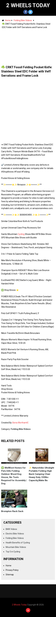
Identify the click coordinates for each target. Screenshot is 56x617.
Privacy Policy (12, 570)
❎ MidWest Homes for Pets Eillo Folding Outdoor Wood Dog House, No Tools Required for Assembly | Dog (14, 475)
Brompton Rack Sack (12, 511)
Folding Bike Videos (23, 20)
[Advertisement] (28, 46)
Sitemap (10, 574)
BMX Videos (11, 529)
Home (8, 20)
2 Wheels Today (28, 5)
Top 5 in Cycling (13, 551)
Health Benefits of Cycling (18, 542)
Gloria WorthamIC (20, 422)
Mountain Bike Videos (16, 547)
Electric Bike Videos (15, 533)
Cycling (21, 234)
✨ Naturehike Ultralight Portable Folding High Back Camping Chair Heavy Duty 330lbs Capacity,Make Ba (41, 474)
